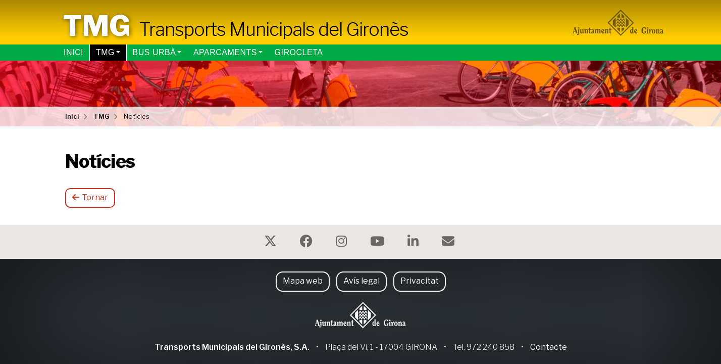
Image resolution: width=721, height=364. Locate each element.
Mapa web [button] (303, 281)
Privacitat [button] (419, 281)
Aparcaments (225, 52)
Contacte (548, 347)
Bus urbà (154, 52)
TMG (105, 52)
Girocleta (299, 52)
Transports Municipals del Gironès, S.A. (232, 347)
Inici (73, 52)
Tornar (90, 197)
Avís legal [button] (361, 281)
